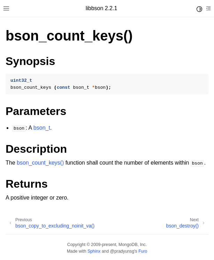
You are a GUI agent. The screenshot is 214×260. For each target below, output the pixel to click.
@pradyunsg (122, 251)
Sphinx (93, 251)
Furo (142, 251)
